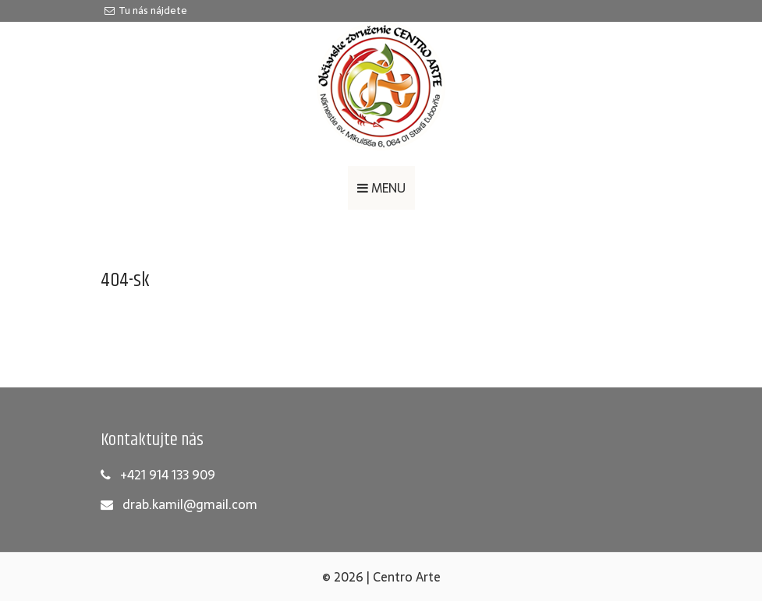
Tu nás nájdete (146, 10)
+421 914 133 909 (167, 475)
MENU (381, 188)
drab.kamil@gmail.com (189, 504)
